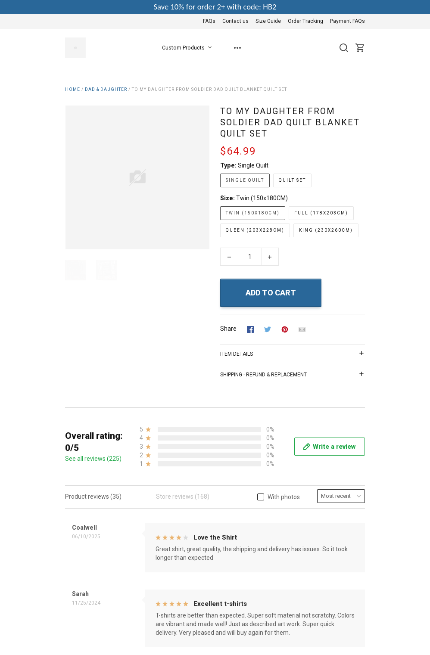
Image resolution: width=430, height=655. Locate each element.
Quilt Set (292, 180)
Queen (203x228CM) (255, 230)
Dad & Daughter (106, 89)
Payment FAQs (347, 21)
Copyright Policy (190, 592)
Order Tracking (305, 21)
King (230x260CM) (326, 230)
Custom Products (188, 47)
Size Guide (268, 21)
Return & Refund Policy (199, 568)
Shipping (180, 580)
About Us (180, 534)
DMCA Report (346, 632)
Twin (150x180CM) (262, 198)
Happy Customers (192, 603)
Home (72, 89)
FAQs (209, 21)
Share (228, 328)
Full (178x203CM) (321, 213)
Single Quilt (253, 165)
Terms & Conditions (194, 545)
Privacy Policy (187, 557)
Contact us (235, 21)
